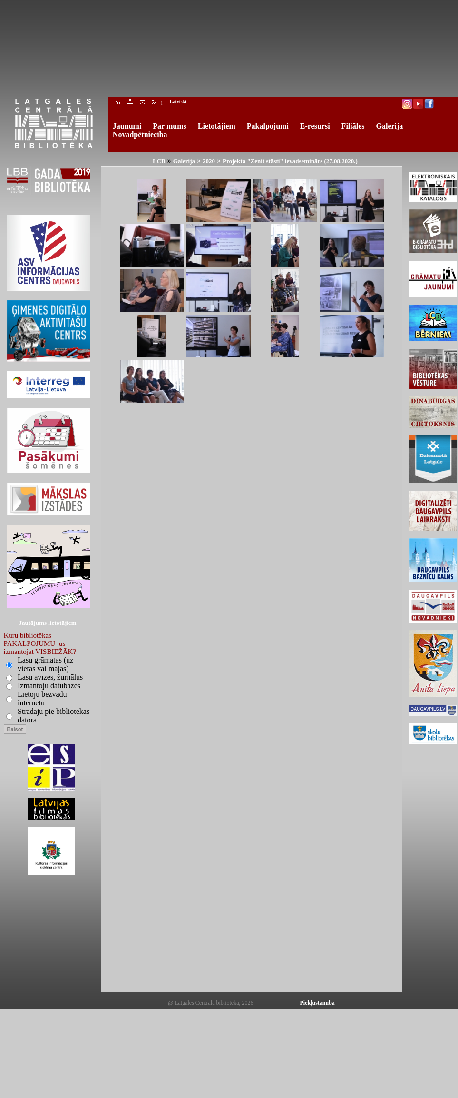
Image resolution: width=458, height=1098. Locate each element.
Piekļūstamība (317, 1002)
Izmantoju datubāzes (49, 686)
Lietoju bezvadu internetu (42, 698)
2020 (209, 161)
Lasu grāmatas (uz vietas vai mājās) (45, 664)
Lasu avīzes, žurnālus (50, 677)
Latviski (178, 101)
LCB (159, 161)
